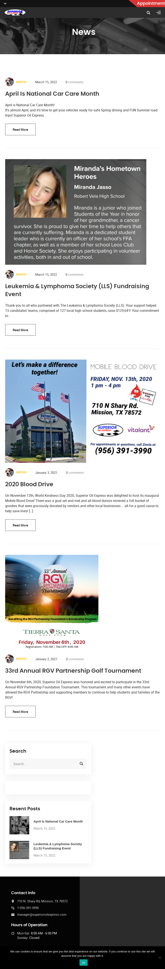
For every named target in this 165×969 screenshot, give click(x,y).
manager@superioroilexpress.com (41, 914)
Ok (83, 962)
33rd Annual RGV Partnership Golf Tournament (73, 671)
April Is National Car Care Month (52, 94)
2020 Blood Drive (29, 484)
